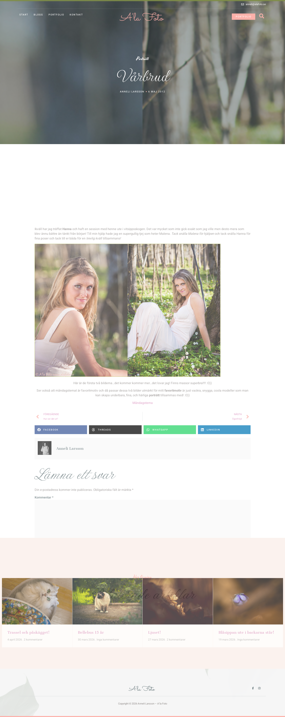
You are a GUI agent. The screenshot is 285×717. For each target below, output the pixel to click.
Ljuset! (154, 583)
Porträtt (142, 58)
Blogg (38, 14)
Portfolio (56, 14)
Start (23, 14)
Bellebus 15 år (91, 583)
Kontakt (76, 14)
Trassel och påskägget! (28, 583)
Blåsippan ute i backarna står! (246, 583)
